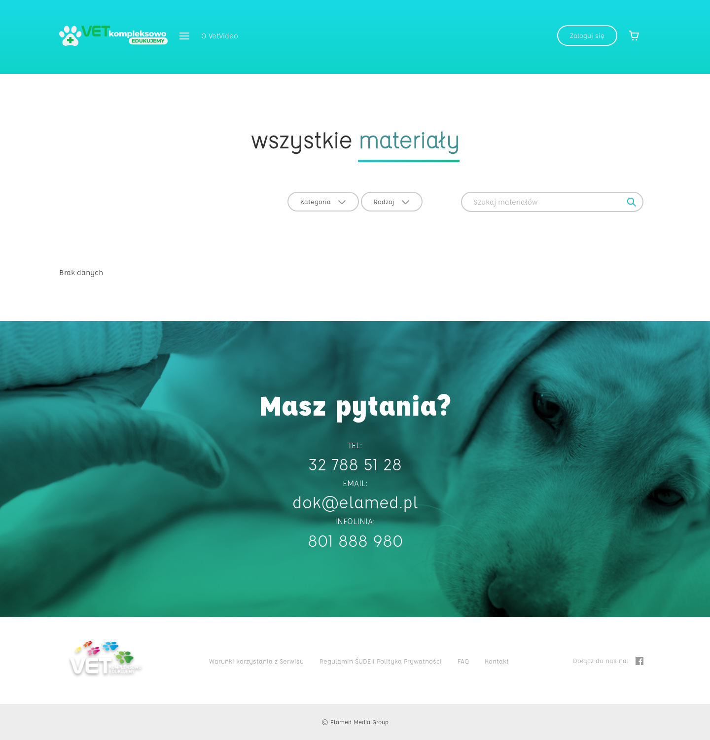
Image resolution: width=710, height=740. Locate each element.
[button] (184, 37)
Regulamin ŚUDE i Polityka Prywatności (381, 661)
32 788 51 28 (355, 463)
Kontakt (497, 661)
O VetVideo (219, 35)
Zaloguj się (587, 35)
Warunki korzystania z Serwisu (256, 661)
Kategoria (323, 201)
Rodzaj (392, 201)
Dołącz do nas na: (608, 661)
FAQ (463, 661)
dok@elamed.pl (355, 501)
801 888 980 (355, 540)
